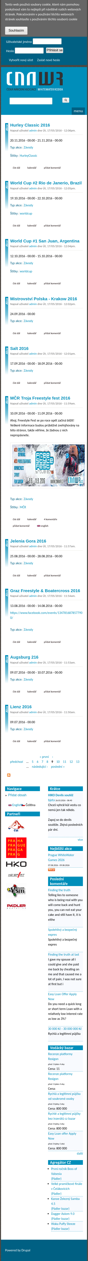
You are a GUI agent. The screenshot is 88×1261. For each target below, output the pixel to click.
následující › (40, 767)
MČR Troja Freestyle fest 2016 (40, 398)
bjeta (51, 800)
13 (77, 762)
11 (64, 762)
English (42, 525)
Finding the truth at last (63, 954)
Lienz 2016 (21, 706)
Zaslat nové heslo (48, 60)
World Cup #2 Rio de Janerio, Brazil (46, 182)
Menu (78, 111)
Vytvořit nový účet (21, 60)
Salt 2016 (19, 348)
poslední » (58, 767)
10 (58, 762)
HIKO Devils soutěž (60, 795)
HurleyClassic (28, 156)
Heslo (10, 51)
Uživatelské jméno (19, 42)
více (80, 840)
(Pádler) (56, 1179)
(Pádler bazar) (60, 1209)
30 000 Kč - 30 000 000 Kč (65, 1029)
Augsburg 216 (24, 657)
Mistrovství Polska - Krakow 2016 (43, 298)
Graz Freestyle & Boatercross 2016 (45, 590)
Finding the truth (59, 890)
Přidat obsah (17, 795)
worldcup (26, 213)
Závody (28, 147)
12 (71, 762)
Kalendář (32, 167)
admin (33, 130)
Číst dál (18, 167)
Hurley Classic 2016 (30, 125)
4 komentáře (50, 519)
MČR (23, 507)
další (80, 1153)
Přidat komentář (52, 167)
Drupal (25, 1250)
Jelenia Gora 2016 (28, 541)
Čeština (28, 805)
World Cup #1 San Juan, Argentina (44, 241)
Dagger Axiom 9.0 (63, 1214)
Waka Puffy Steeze (63, 1224)
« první (44, 757)
